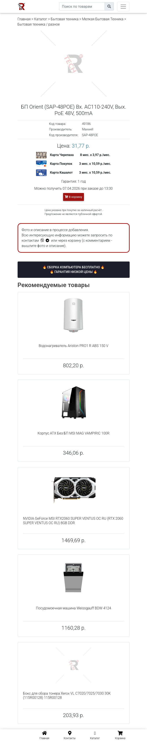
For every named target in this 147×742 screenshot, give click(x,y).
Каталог (40, 19)
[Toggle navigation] (123, 6)
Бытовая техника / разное (39, 24)
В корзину (73, 196)
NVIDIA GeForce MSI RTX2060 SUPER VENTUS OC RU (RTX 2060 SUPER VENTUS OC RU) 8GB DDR (73, 520)
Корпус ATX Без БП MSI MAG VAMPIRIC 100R (73, 433)
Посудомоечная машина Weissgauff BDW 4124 (73, 608)
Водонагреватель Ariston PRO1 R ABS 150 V (73, 346)
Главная (24, 19)
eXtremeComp (49, 1)
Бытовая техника (64, 19)
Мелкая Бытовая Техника (102, 19)
